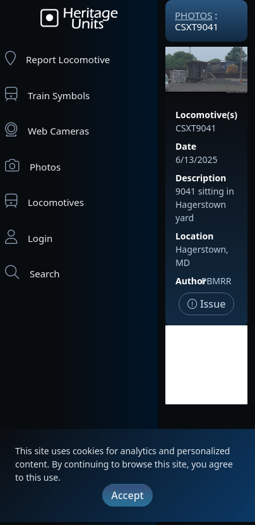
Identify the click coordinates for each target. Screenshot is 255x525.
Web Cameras (47, 130)
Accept (127, 495)
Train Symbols (47, 94)
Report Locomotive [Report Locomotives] (57, 58)
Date (185, 146)
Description (200, 178)
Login (28, 237)
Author (190, 281)
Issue (206, 304)
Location (194, 236)
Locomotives (44, 201)
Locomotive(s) (206, 115)
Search (32, 272)
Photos (33, 166)
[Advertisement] (206, 364)
